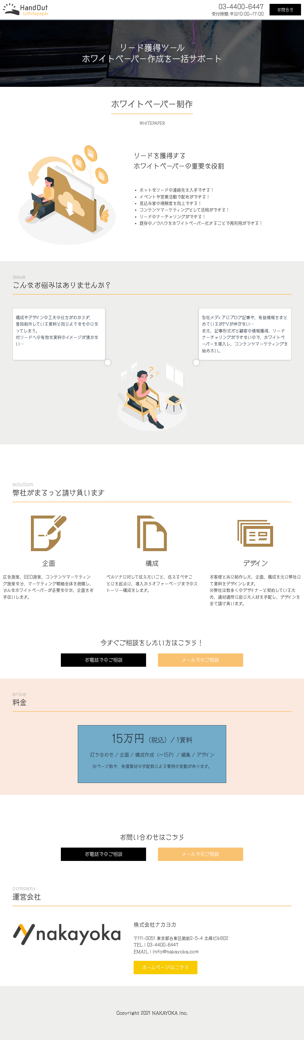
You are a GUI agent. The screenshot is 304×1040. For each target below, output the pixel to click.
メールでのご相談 (200, 660)
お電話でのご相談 (104, 660)
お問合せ (285, 10)
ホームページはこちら (165, 967)
